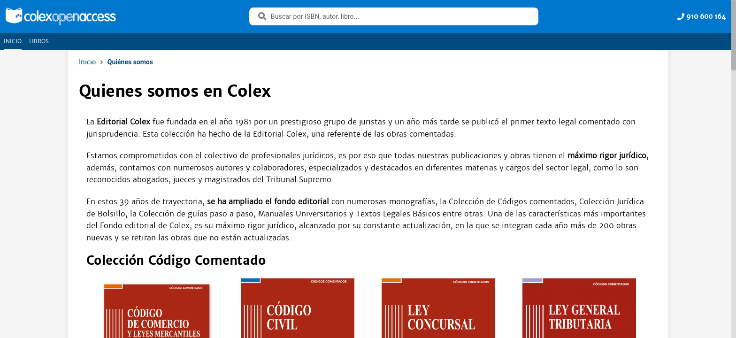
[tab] (12, 41)
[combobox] (400, 16)
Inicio (87, 62)
